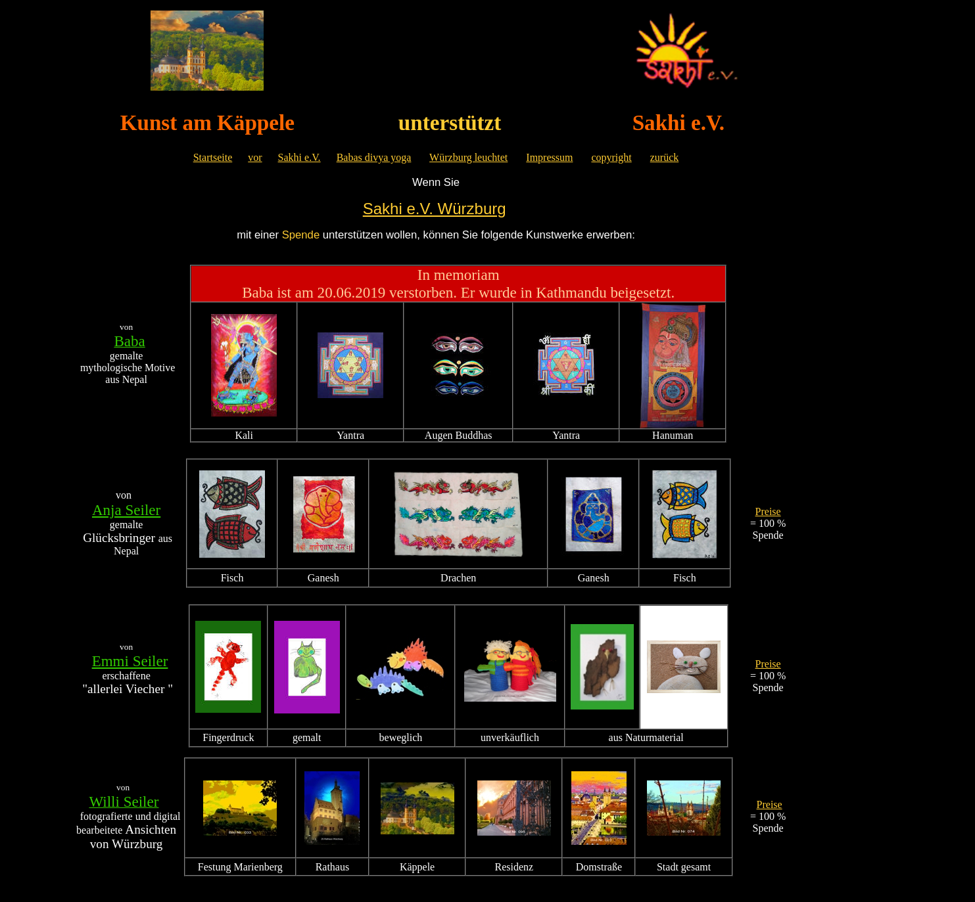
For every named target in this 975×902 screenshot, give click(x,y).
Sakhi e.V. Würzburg (434, 208)
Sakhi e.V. (299, 157)
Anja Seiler (126, 509)
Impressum (549, 157)
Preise (768, 511)
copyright (611, 157)
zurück (664, 157)
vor (255, 157)
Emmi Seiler (130, 660)
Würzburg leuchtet (468, 157)
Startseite (213, 157)
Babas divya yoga (374, 157)
